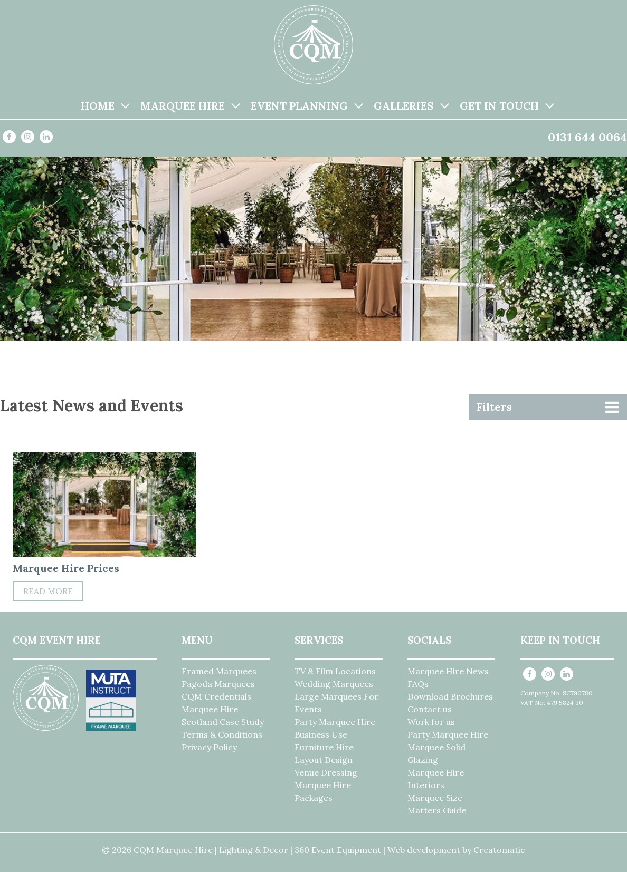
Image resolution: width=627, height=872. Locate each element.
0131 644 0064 (587, 137)
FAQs (418, 684)
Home (98, 105)
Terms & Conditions (222, 734)
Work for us (431, 721)
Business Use (320, 734)
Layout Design (323, 759)
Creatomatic (499, 850)
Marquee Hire (182, 105)
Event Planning (299, 105)
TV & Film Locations (335, 671)
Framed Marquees (219, 671)
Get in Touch (499, 105)
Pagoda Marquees (218, 684)
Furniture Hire (324, 747)
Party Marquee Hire (334, 721)
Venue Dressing (325, 772)
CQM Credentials (216, 696)
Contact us (429, 709)
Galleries (404, 105)
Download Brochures (450, 696)
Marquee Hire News (448, 671)
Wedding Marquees (333, 684)
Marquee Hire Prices (66, 568)
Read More (48, 591)
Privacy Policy (209, 747)
